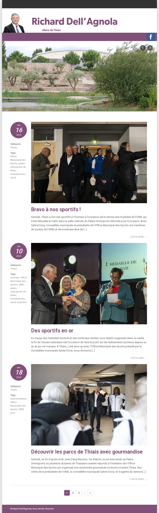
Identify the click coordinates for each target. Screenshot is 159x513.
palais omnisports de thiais (18, 167)
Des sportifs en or (52, 331)
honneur (14, 277)
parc (12, 413)
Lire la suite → (138, 236)
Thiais (13, 147)
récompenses (17, 174)
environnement (18, 398)
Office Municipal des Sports (18, 160)
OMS (21, 284)
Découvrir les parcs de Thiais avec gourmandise (87, 452)
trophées (22, 302)
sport (13, 177)
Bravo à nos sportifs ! (56, 209)
